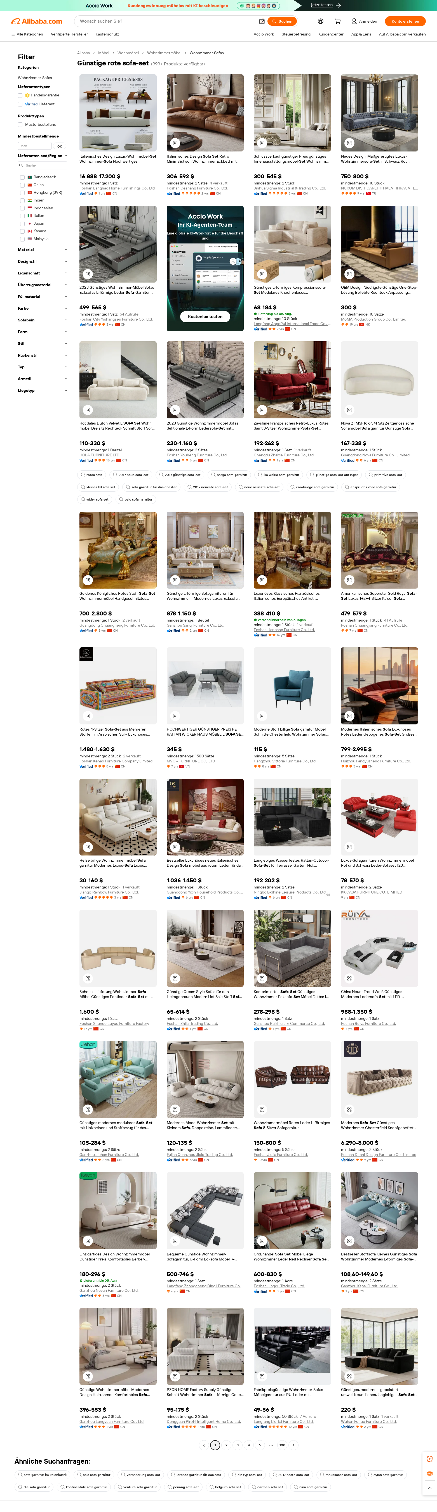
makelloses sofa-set (338, 1475)
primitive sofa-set (385, 475)
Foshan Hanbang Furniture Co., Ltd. (284, 629)
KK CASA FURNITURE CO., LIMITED (371, 892)
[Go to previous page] (204, 1445)
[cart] (339, 22)
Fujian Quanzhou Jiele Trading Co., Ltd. (200, 1154)
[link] (429, 1459)
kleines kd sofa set (98, 487)
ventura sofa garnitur (137, 1487)
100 (282, 1445)
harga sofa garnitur (229, 475)
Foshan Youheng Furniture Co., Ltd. (197, 455)
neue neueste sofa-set (259, 487)
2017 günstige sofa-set (180, 475)
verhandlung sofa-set (140, 1475)
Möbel (103, 53)
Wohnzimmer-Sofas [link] (207, 53)
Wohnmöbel (128, 53)
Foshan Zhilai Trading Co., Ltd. (192, 1023)
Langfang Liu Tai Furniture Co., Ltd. (284, 1421)
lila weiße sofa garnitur (278, 475)
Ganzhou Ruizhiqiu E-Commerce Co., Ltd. (289, 1023)
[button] (262, 21)
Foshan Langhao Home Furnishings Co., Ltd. (117, 188)
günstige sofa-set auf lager (334, 475)
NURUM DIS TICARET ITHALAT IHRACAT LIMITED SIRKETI (379, 188)
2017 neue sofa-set (131, 475)
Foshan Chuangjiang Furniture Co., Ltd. (374, 625)
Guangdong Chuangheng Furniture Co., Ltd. (117, 625)
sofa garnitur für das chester (151, 487)
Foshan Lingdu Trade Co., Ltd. (279, 1286)
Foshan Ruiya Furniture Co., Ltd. (368, 1023)
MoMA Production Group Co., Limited (373, 319)
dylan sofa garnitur (385, 1475)
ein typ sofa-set (247, 1475)
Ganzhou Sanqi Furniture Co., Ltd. (195, 625)
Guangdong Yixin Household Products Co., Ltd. (205, 892)
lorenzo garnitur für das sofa (196, 1475)
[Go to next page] (293, 1445)
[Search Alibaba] (167, 21)
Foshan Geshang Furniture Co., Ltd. (197, 188)
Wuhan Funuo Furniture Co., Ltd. (369, 1421)
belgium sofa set (225, 1487)
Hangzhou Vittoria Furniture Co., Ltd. (285, 761)
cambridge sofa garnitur (312, 487)
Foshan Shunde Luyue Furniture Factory (114, 1023)
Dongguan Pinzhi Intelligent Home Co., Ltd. (204, 1421)
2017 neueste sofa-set (207, 487)
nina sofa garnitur (310, 1487)
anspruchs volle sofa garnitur (370, 487)
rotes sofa (91, 475)
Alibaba (83, 53)
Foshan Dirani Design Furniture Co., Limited (378, 1154)
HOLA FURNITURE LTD (99, 455)
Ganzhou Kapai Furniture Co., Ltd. (369, 1286)
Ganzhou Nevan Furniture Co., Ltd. (108, 1290)
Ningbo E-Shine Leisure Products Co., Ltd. (290, 892)
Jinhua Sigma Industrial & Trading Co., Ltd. (290, 188)
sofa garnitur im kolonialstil (42, 1475)
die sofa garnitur (34, 1487)
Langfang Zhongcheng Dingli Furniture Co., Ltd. (205, 1286)
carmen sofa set (267, 1487)
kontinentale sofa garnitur (83, 1487)
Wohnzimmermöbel (164, 53)
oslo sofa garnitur (135, 499)
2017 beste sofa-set (291, 1475)
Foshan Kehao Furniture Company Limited (115, 761)
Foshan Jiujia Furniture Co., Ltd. (281, 1154)
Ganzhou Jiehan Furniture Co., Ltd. (109, 1154)
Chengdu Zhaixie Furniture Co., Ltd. (284, 455)
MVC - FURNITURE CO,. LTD (191, 761)
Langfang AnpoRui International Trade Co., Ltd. (292, 323)
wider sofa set (95, 499)
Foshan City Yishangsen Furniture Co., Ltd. (116, 319)
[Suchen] (282, 21)
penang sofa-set (183, 1487)
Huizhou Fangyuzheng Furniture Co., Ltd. (376, 761)
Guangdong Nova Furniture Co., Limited (375, 455)
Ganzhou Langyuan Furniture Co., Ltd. (111, 1421)
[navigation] (43, 749)
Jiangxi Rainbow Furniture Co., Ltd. (109, 892)
